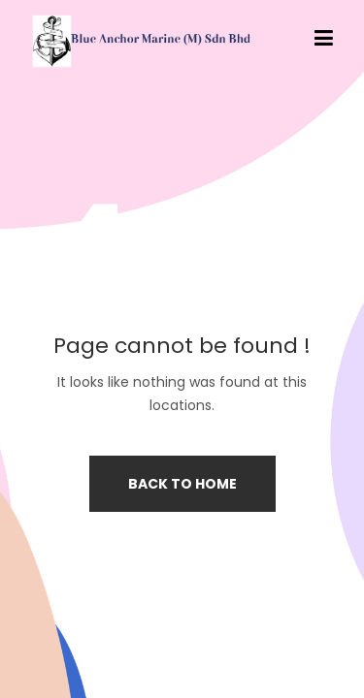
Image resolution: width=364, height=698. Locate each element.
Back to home (182, 483)
